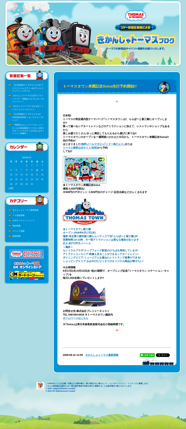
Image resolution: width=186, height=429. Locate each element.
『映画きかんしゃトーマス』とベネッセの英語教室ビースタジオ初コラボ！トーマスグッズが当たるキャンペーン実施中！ (28, 129)
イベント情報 (19, 231)
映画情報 (17, 236)
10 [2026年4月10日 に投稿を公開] (37, 170)
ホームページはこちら (75, 318)
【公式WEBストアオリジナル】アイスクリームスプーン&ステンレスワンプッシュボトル (27, 88)
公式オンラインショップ (24, 220)
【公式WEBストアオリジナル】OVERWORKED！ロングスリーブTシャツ (27, 117)
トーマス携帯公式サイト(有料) (80, 147)
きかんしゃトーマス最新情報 (26, 210)
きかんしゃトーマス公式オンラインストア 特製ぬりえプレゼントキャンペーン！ (28, 98)
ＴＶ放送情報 (19, 215)
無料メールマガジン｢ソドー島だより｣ (103, 144)
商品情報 (17, 226)
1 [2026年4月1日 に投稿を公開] (26, 165)
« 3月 (11, 188)
